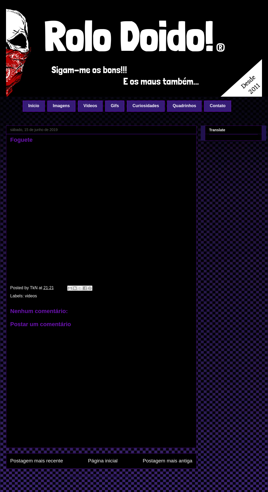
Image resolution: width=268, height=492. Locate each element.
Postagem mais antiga (167, 460)
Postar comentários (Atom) (109, 476)
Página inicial (103, 460)
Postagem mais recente (36, 460)
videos (31, 296)
